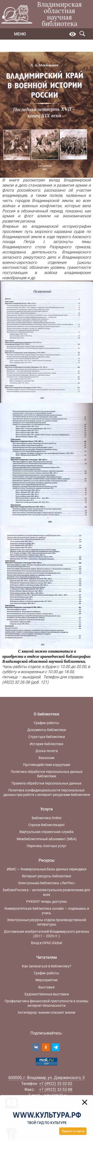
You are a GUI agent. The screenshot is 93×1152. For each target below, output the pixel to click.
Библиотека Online (46, 818)
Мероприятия (46, 980)
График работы (46, 723)
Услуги (46, 809)
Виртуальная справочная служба (46, 832)
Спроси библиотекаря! (46, 825)
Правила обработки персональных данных (46, 783)
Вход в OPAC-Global (46, 943)
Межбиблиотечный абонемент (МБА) (47, 839)
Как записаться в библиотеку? (46, 966)
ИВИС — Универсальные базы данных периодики (46, 869)
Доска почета (46, 751)
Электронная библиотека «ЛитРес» (46, 883)
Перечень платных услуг (46, 846)
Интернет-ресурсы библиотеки (46, 876)
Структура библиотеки (46, 737)
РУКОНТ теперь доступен (46, 902)
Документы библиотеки (46, 730)
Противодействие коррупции (46, 765)
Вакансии (46, 758)
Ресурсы (47, 860)
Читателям (46, 957)
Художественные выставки (46, 994)
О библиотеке (46, 714)
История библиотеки (46, 744)
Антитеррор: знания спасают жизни (46, 1012)
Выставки (46, 987)
